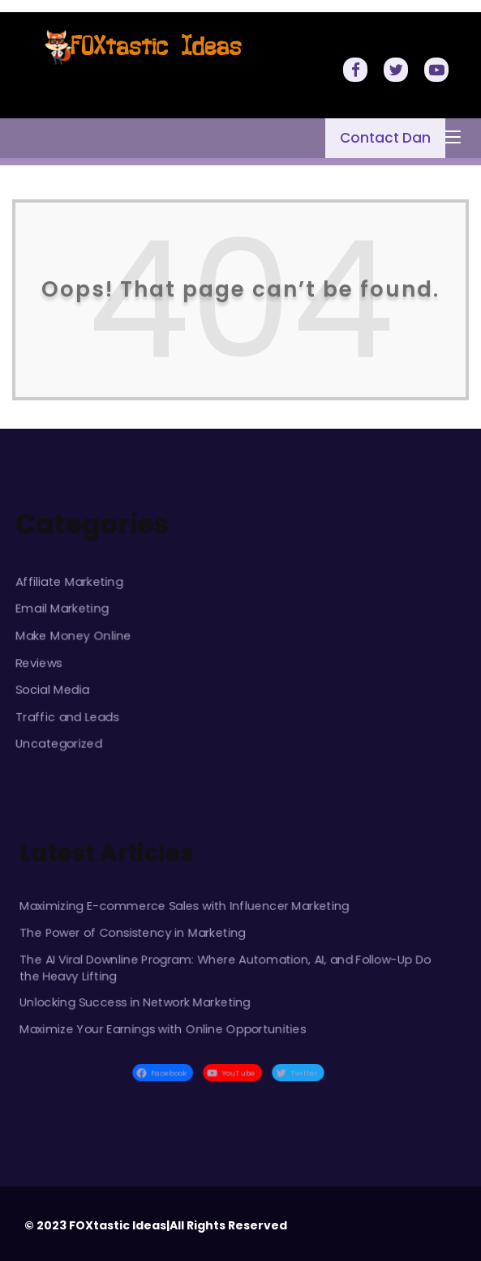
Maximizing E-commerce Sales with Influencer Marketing (184, 906)
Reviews (39, 662)
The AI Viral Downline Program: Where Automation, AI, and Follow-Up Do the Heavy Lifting (225, 967)
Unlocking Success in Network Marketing (135, 1002)
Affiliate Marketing (69, 581)
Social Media (52, 689)
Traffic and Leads (67, 716)
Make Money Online (73, 634)
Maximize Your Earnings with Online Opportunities (163, 1027)
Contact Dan (385, 137)
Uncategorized (59, 742)
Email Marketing (62, 608)
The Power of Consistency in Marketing (133, 932)
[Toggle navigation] (452, 137)
